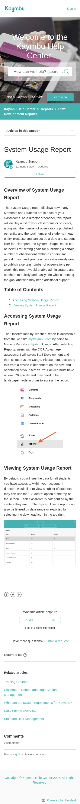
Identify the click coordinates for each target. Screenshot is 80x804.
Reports (47, 109)
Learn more (60, 97)
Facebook (6, 594)
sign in (17, 754)
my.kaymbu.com (39, 339)
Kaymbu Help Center (20, 109)
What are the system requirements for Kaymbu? (38, 702)
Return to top (15, 654)
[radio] (28, 620)
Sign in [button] (71, 8)
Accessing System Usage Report (36, 300)
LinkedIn (19, 594)
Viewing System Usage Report (35, 305)
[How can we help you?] (40, 71)
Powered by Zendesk (62, 800)
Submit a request (56, 641)
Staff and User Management (24, 719)
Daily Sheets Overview (20, 711)
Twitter (13, 594)
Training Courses (16, 682)
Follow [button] (40, 174)
